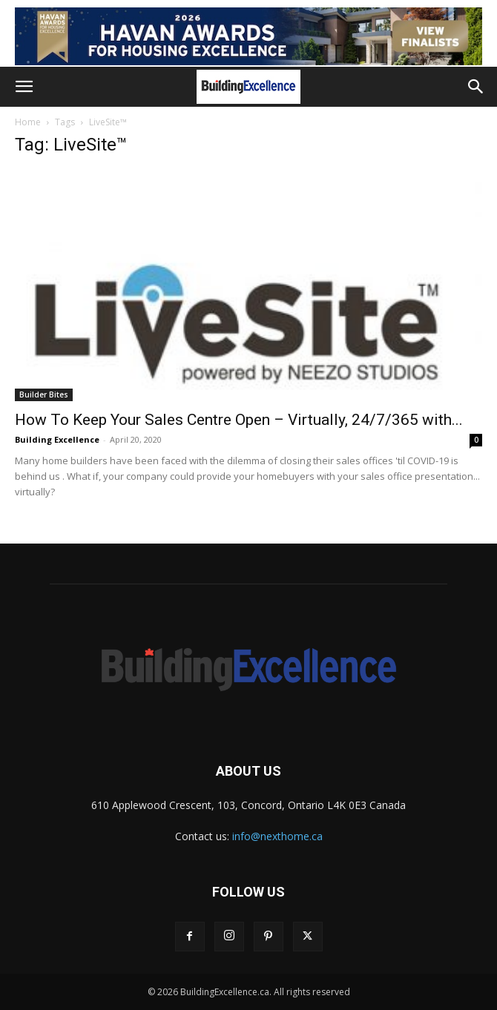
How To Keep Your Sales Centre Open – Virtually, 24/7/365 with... (239, 420)
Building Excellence (57, 439)
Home (28, 122)
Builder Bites (43, 394)
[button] (23, 87)
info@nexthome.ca (277, 836)
